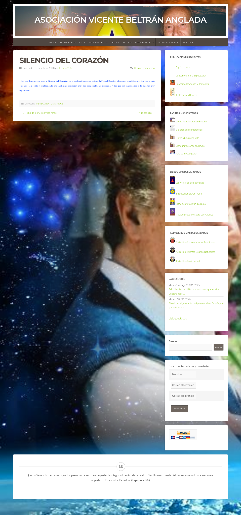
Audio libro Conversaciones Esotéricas (198, 248)
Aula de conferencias (137, 42)
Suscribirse (180, 419)
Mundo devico (167, 42)
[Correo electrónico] (183, 395)
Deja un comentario (144, 68)
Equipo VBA (65, 68)
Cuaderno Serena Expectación (193, 76)
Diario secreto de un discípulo (193, 208)
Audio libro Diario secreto (190, 267)
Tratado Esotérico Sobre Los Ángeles (197, 219)
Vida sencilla (145, 113)
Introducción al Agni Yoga (191, 198)
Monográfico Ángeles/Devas (192, 148)
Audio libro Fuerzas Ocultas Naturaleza (198, 258)
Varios (187, 42)
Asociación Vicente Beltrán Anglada (120, 20)
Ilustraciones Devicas (188, 96)
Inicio (52, 42)
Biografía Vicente (71, 42)
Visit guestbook (178, 329)
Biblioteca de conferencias (191, 132)
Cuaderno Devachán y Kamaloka (195, 85)
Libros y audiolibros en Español (194, 123)
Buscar (173, 351)
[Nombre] (183, 384)
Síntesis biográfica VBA (189, 140)
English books (184, 68)
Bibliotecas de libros (103, 42)
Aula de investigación (188, 156)
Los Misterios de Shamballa (192, 187)
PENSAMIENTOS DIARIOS (49, 103)
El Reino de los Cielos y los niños (39, 113)
